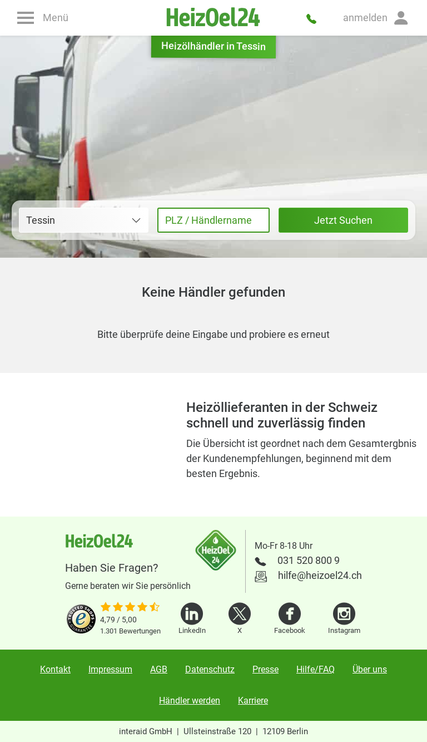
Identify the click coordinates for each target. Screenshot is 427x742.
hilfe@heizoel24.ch (320, 575)
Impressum (110, 669)
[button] (376, 18)
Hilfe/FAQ (315, 669)
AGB (158, 669)
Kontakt (55, 669)
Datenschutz (210, 669)
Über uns (369, 669)
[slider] (130, 608)
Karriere (253, 700)
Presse (265, 669)
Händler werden (189, 700)
